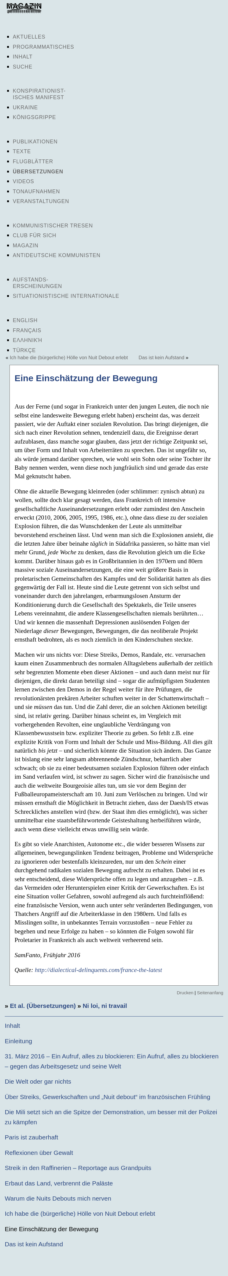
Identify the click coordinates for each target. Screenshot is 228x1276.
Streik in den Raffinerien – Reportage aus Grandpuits (78, 1167)
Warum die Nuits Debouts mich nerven (58, 1198)
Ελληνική (27, 340)
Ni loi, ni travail (105, 1005)
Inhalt (23, 57)
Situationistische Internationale (66, 296)
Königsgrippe (34, 117)
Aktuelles (29, 37)
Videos (23, 181)
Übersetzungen (38, 172)
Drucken (185, 992)
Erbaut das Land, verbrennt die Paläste (59, 1183)
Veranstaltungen (41, 201)
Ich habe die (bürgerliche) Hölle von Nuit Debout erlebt (69, 357)
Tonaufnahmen (36, 191)
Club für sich (34, 235)
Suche (22, 67)
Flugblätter (33, 161)
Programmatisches (43, 47)
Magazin (25, 245)
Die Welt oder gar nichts (38, 1081)
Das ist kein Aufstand (161, 357)
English (25, 320)
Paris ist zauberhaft (31, 1137)
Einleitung (18, 1041)
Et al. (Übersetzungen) (43, 1005)
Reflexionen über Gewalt (39, 1152)
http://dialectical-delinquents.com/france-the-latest (98, 969)
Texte (22, 151)
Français (27, 330)
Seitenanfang (210, 992)
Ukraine (25, 107)
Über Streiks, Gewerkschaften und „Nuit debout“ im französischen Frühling (107, 1096)
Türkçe (24, 350)
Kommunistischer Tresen (53, 226)
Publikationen (35, 142)
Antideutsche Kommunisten (56, 255)
